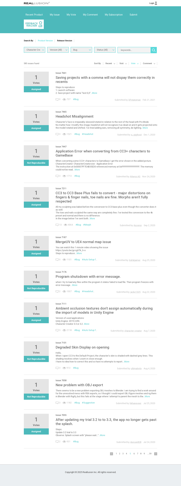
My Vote (71, 14)
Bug (76, 99)
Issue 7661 (61, 73)
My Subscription (114, 14)
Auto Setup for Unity (93, 330)
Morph (88, 224)
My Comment (90, 14)
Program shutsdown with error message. (88, 276)
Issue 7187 (61, 237)
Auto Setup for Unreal (94, 259)
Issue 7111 (61, 303)
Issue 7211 (61, 188)
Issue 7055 (61, 415)
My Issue (55, 14)
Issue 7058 (61, 380)
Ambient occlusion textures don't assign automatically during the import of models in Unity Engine (104, 310)
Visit (123, 63)
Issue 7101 (61, 342)
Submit (133, 14)
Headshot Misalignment (74, 116)
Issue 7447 (61, 146)
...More (94, 93)
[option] (34, 15)
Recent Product (34, 14)
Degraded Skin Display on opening (82, 347)
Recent (110, 63)
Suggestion (89, 402)
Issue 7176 (61, 272)
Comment (149, 63)
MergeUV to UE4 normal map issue (83, 242)
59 (150, 453)
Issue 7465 (61, 111)
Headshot (88, 134)
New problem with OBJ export (79, 385)
